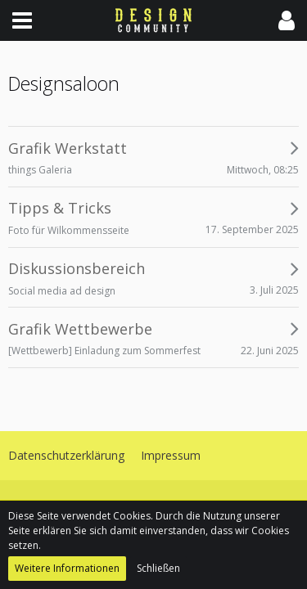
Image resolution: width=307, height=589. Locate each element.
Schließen (158, 568)
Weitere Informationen (67, 568)
